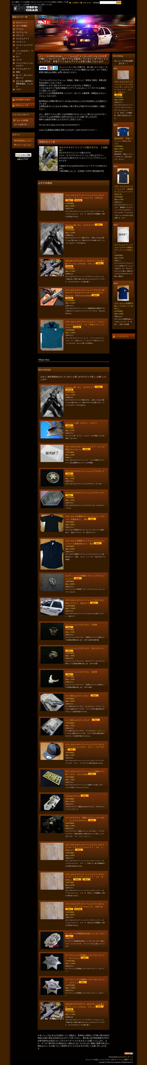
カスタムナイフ (22, 38)
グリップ (20, 35)
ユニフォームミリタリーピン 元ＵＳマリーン (85, 648)
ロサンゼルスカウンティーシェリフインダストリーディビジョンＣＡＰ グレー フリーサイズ (85, 747)
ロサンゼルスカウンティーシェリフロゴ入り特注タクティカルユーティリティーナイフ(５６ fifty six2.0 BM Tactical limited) (85, 293)
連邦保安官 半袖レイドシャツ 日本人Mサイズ (123, 141)
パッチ (19, 60)
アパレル (20, 29)
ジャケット (20, 42)
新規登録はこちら (23, 141)
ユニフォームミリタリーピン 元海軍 (81, 625)
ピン (18, 56)
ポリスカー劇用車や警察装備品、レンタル (24, 83)
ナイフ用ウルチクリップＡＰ (78, 720)
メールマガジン (122, 336)
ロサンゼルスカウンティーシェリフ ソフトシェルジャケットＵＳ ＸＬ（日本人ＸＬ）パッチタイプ (85, 324)
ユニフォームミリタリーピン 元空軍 (81, 672)
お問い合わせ (87, 2)
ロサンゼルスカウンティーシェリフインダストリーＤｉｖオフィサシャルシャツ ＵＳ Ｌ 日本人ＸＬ (85, 847)
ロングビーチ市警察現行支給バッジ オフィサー (85, 934)
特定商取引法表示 (22, 100)
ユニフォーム (21, 32)
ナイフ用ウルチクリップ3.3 (77, 696)
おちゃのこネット (125, 1057)
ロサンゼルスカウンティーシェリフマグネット (85, 471)
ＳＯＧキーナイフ (72, 796)
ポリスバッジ (21, 22)
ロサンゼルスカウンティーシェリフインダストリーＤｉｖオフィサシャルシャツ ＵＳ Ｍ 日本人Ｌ (85, 877)
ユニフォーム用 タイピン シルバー (82, 423)
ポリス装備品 (21, 26)
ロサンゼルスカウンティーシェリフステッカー (85, 493)
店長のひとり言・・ (23, 105)
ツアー (19, 89)
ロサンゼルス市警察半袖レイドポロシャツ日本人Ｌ (123, 306)
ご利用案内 (75, 2)
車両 (18, 72)
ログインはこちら (23, 145)
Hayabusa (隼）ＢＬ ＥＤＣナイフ (79, 225)
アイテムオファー (23, 69)
